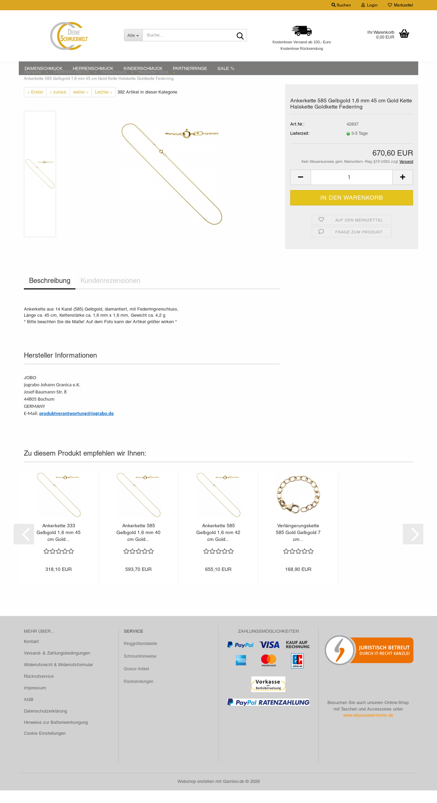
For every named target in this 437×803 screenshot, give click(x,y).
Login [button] (369, 5)
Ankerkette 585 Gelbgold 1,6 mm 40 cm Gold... (138, 545)
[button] (300, 190)
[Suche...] (133, 35)
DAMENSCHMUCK (43, 68)
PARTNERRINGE (190, 68)
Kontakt (31, 654)
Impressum (35, 700)
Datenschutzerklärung (45, 723)
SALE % (226, 68)
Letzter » (103, 104)
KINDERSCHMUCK (143, 68)
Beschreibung (49, 293)
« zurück (58, 104)
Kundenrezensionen (110, 293)
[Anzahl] (352, 190)
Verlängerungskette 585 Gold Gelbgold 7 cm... (298, 545)
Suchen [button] (341, 5)
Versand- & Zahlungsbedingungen (57, 666)
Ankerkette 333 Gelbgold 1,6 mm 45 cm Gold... (59, 545)
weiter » (80, 104)
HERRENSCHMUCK (93, 68)
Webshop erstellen (196, 794)
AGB (28, 712)
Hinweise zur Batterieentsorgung (56, 735)
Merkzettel (400, 5)
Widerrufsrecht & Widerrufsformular (58, 677)
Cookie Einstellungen (45, 746)
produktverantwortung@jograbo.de (76, 426)
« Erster (35, 104)
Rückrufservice (39, 688)
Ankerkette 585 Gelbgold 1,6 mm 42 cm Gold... (218, 545)
